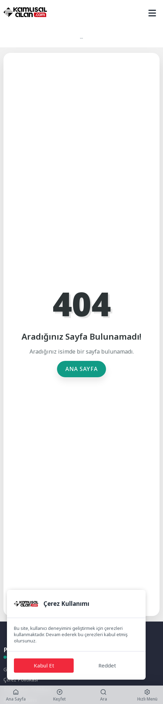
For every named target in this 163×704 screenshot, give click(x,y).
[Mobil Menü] (152, 13)
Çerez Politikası (20, 679)
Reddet (107, 665)
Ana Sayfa (81, 369)
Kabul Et (44, 665)
